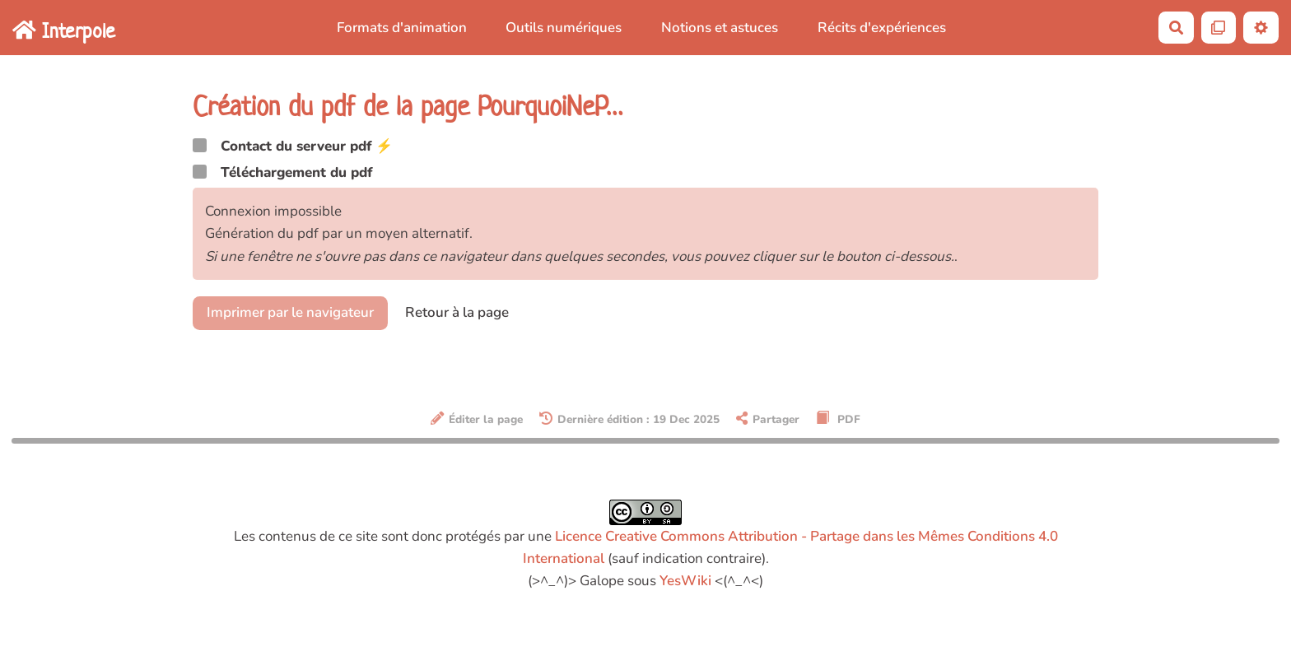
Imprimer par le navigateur (290, 312)
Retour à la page (457, 312)
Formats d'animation (402, 27)
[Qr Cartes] (1219, 28)
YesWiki (685, 580)
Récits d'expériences (882, 27)
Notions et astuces (719, 27)
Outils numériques (564, 27)
